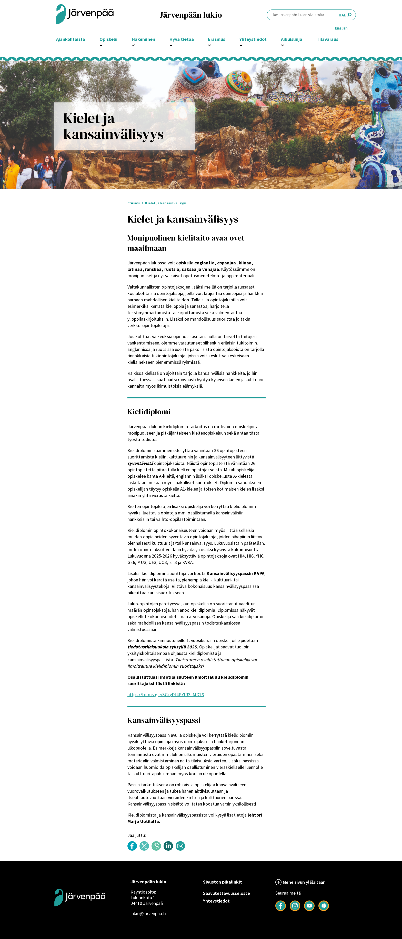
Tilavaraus (327, 39)
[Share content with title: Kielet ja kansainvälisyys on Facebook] (133, 849)
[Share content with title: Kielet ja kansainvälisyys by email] (182, 849)
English (341, 28)
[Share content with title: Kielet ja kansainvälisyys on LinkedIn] (170, 849)
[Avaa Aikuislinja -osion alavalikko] (282, 44)
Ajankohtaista (70, 39)
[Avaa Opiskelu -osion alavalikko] (101, 44)
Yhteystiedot (216, 901)
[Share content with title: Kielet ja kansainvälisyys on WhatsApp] (158, 849)
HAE (311, 14)
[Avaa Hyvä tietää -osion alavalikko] (171, 44)
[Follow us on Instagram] (295, 909)
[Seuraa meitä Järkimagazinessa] (323, 909)
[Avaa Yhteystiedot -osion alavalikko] (241, 44)
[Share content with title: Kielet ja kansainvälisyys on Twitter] (145, 849)
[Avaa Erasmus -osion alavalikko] (209, 44)
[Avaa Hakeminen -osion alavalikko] (133, 44)
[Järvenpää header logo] (85, 14)
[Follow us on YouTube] (309, 909)
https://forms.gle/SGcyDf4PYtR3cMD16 (165, 694)
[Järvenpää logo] (79, 914)
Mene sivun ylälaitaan (304, 882)
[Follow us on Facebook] (280, 909)
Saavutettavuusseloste (226, 893)
